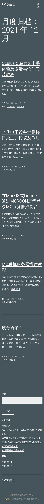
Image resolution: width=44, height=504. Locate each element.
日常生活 (11, 106)
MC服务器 (11, 239)
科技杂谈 (20, 106)
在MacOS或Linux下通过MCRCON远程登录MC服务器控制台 (21, 201)
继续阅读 (18, 157)
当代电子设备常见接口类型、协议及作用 (21, 438)
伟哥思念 (6, 426)
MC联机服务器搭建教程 (13, 450)
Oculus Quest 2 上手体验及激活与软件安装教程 (21, 69)
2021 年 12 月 (8, 466)
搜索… (5, 394)
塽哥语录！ (12, 327)
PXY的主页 (8, 4)
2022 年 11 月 (8, 462)
